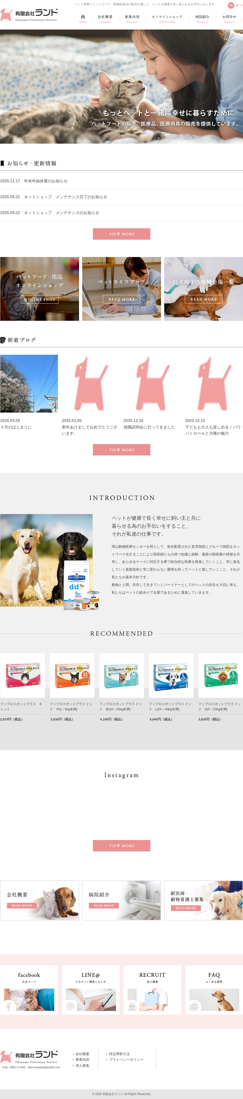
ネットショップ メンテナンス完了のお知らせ (65, 197)
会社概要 (82, 1054)
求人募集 (82, 1065)
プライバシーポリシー (126, 1060)
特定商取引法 (119, 1054)
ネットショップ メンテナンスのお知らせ (61, 213)
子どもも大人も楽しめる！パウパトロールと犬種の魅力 (213, 430)
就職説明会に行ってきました (149, 427)
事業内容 (82, 1060)
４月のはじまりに (16, 427)
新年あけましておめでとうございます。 (89, 430)
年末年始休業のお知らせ (46, 181)
